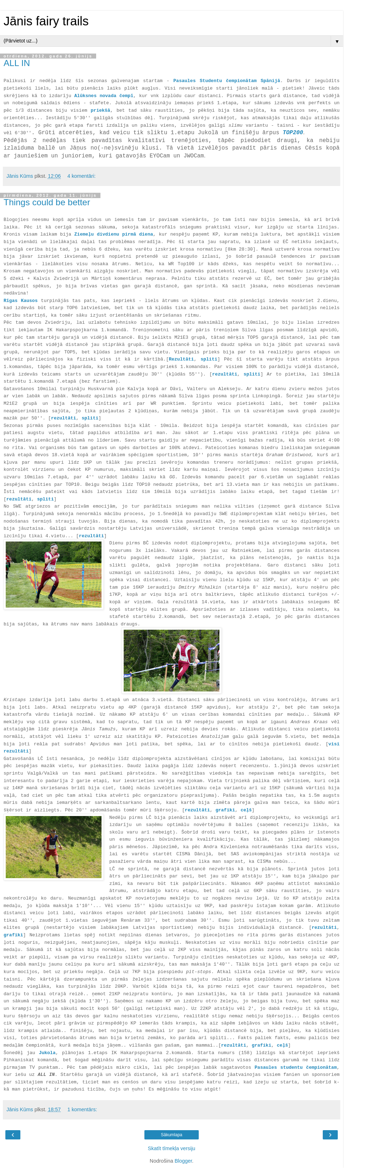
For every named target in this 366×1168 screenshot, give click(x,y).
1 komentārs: (82, 1109)
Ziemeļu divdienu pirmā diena (113, 234)
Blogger (183, 1161)
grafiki (13, 935)
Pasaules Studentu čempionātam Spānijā (226, 81)
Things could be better (47, 202)
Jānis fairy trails (46, 21)
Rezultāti (181, 359)
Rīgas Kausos (21, 300)
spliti (209, 359)
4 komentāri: (81, 176)
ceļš (246, 810)
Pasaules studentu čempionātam (295, 1067)
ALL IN (17, 63)
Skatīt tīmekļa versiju (172, 1148)
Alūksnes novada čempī (103, 96)
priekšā (100, 110)
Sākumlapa (171, 1134)
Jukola (47, 1053)
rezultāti (224, 374)
